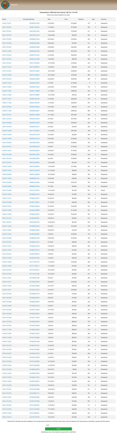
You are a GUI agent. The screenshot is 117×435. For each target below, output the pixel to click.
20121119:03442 (34, 409)
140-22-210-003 (6, 186)
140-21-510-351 (6, 63)
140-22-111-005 (6, 103)
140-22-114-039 (6, 134)
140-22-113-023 (6, 194)
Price (66, 19)
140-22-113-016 (6, 170)
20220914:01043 (34, 99)
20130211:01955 (34, 317)
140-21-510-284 (6, 298)
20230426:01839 (34, 87)
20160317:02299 (34, 309)
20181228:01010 (34, 222)
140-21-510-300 (6, 190)
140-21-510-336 (6, 126)
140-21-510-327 (6, 162)
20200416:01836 (34, 182)
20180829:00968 (34, 230)
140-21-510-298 (6, 122)
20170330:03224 (34, 282)
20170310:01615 (34, 290)
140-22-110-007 (6, 230)
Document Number (28, 19)
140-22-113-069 (6, 413)
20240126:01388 (34, 59)
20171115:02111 (34, 266)
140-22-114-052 (6, 166)
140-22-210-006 (6, 174)
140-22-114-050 (6, 130)
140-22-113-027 (6, 99)
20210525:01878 (34, 142)
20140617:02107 (34, 333)
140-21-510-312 (6, 79)
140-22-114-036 (6, 365)
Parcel (4, 19)
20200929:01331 (34, 178)
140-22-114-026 (6, 373)
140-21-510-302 (6, 142)
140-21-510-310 (6, 158)
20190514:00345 (34, 206)
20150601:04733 (34, 353)
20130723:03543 (34, 325)
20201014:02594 (34, 174)
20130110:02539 (34, 401)
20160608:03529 (34, 298)
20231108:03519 (34, 67)
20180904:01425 (34, 226)
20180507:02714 (34, 242)
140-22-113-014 (6, 206)
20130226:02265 (34, 329)
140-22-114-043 (6, 381)
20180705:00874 (34, 234)
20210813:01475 (34, 138)
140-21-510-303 (6, 405)
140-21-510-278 (6, 401)
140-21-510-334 (6, 270)
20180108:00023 (34, 254)
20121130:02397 (34, 405)
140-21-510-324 (6, 321)
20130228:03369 (34, 397)
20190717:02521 (34, 202)
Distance (81, 19)
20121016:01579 (34, 417)
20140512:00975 (34, 381)
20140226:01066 (34, 385)
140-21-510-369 (6, 313)
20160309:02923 (34, 313)
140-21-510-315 (6, 218)
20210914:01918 (34, 134)
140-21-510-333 (6, 119)
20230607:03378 (34, 83)
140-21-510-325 (6, 357)
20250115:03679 (34, 27)
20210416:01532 (34, 154)
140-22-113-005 (6, 210)
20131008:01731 (34, 393)
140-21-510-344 (6, 325)
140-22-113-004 (6, 333)
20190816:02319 (34, 198)
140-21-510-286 (6, 369)
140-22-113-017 (6, 290)
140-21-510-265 (6, 409)
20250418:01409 (34, 23)
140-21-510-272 (6, 242)
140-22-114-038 (6, 75)
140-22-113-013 (6, 67)
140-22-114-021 (6, 278)
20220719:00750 (34, 103)
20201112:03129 (34, 170)
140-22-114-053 (6, 51)
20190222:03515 (34, 214)
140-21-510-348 (6, 302)
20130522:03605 (34, 321)
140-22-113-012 (6, 198)
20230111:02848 (34, 91)
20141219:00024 (34, 361)
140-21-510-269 (6, 238)
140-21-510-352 (6, 39)
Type (93, 19)
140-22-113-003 (6, 138)
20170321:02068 (34, 286)
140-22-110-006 (6, 87)
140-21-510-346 (6, 43)
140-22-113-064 (6, 377)
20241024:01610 (34, 35)
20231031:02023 (34, 71)
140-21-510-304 (6, 59)
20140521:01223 (34, 377)
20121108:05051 (34, 413)
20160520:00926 (34, 302)
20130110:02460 (34, 337)
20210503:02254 (34, 146)
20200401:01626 (34, 186)
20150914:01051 (34, 345)
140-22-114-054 (6, 266)
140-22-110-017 (6, 282)
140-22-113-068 (6, 95)
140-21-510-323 (6, 55)
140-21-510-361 (6, 31)
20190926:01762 (34, 194)
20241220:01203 (34, 31)
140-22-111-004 (6, 329)
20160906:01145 (34, 294)
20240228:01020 (34, 51)
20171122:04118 (34, 262)
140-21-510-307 (6, 27)
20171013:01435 (34, 274)
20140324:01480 (34, 341)
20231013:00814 (34, 75)
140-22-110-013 (6, 417)
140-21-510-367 (6, 115)
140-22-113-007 (6, 397)
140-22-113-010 (6, 83)
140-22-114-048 (6, 262)
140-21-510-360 (6, 309)
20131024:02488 (34, 389)
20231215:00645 (34, 63)
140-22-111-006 (6, 111)
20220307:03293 (34, 119)
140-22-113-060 (6, 337)
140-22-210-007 (6, 353)
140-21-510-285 (6, 317)
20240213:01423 (34, 55)
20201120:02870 (34, 166)
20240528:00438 (34, 43)
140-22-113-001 (6, 91)
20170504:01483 (34, 278)
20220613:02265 (34, 107)
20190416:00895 (34, 210)
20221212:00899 (34, 95)
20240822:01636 (34, 39)
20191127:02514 (34, 190)
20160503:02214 (34, 305)
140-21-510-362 (6, 361)
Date (49, 19)
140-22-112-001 (6, 234)
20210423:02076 (34, 150)
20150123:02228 (34, 357)
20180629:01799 (34, 238)
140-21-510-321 (6, 71)
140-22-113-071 (6, 23)
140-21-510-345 (6, 294)
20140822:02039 (34, 373)
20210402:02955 (34, 158)
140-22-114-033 (6, 178)
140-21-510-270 (6, 393)
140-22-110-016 (6, 150)
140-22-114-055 (6, 214)
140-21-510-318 (6, 35)
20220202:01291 (34, 126)
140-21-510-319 (6, 146)
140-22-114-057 (6, 341)
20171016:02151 (34, 270)
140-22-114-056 (6, 305)
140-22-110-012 (6, 246)
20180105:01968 (34, 258)
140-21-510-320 (6, 274)
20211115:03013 (34, 130)
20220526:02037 (34, 111)
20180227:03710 (34, 250)
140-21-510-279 (6, 345)
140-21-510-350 (6, 385)
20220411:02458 (34, 115)
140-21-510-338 (6, 349)
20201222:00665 (34, 162)
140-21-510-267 (6, 47)
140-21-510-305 (6, 154)
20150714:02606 (34, 349)
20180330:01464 (34, 246)
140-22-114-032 (6, 286)
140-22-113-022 (6, 226)
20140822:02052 (34, 369)
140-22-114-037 (6, 250)
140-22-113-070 (6, 258)
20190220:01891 (34, 218)
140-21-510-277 (6, 222)
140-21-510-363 (6, 107)
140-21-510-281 (6, 389)
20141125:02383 (34, 365)
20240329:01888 (34, 47)
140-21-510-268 (6, 202)
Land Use (103, 19)
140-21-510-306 (6, 182)
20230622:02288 (34, 79)
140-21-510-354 (6, 254)
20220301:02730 (34, 122)
